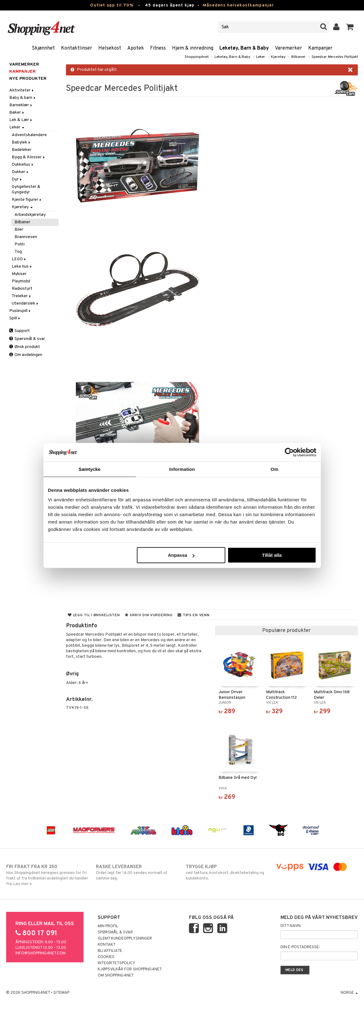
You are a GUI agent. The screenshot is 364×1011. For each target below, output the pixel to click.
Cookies (106, 957)
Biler (18, 229)
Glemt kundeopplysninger (125, 938)
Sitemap (61, 992)
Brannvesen (25, 237)
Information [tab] (182, 468)
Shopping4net (197, 57)
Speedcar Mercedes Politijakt (334, 57)
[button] (350, 27)
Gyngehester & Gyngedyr (26, 189)
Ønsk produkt (24, 347)
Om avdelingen (25, 355)
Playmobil (21, 281)
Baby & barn (22, 97)
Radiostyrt (22, 288)
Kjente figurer (27, 199)
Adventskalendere (29, 135)
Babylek (21, 142)
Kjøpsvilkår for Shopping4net (130, 969)
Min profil (108, 926)
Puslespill (20, 310)
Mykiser (19, 274)
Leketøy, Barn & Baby (244, 48)
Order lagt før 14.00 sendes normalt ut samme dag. (137, 872)
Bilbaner (298, 57)
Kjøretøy (278, 57)
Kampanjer (320, 48)
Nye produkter (28, 78)
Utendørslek (25, 303)
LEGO (19, 259)
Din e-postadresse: (300, 947)
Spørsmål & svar (27, 339)
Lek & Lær (21, 120)
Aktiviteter (22, 90)
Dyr (17, 179)
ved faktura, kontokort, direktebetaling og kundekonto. (227, 872)
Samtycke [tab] (89, 468)
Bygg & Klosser (29, 157)
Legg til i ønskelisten (94, 615)
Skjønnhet (43, 48)
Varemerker (288, 48)
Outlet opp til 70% (111, 5)
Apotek (135, 48)
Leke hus (22, 266)
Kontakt (107, 944)
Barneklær (21, 105)
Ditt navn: (290, 926)
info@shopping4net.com (40, 953)
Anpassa (181, 555)
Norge (349, 992)
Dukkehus (23, 164)
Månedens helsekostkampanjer (238, 5)
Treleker (22, 296)
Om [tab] (274, 468)
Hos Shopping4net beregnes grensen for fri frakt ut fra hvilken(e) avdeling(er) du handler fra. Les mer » (47, 875)
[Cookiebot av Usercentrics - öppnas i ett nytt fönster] (289, 452)
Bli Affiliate (110, 950)
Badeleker (21, 149)
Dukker (20, 172)
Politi (19, 244)
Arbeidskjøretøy (30, 214)
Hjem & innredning (192, 48)
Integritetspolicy (116, 963)
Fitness (158, 48)
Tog (18, 251)
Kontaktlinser (76, 48)
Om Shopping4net (116, 975)
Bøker (17, 112)
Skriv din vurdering (148, 615)
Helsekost (109, 48)
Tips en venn (193, 615)
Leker (260, 57)
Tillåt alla (272, 555)
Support (19, 331)
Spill (15, 318)
